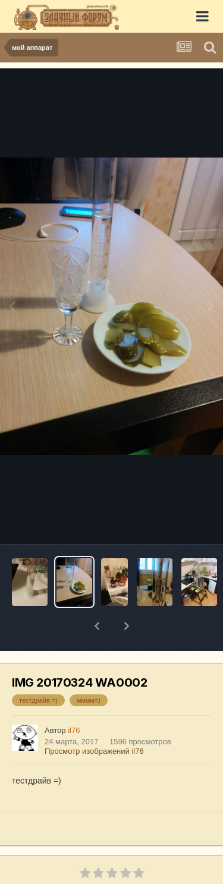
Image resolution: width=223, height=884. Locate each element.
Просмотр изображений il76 (94, 720)
